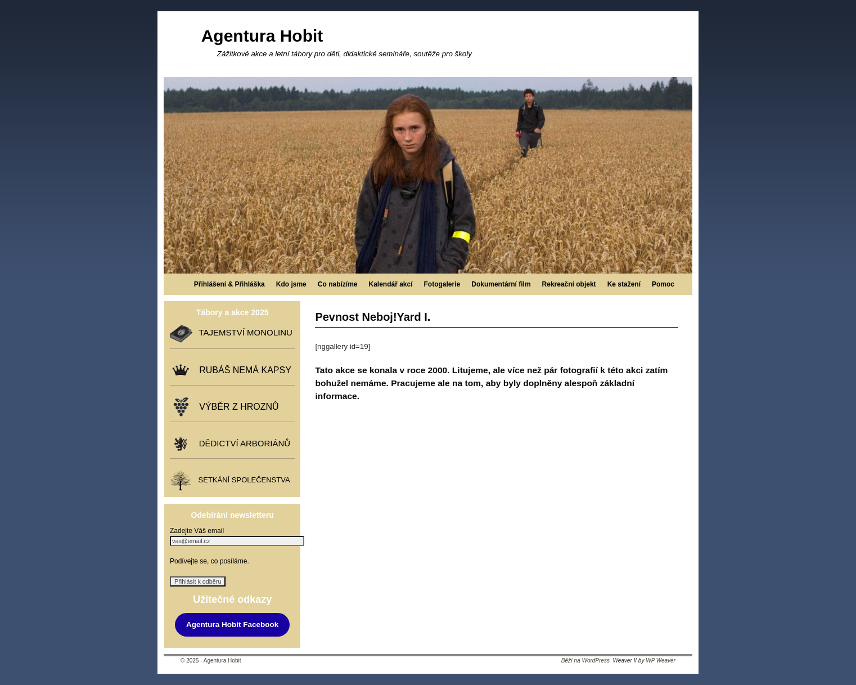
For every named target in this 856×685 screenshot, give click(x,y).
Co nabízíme (338, 284)
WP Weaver (660, 660)
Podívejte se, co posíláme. (209, 561)
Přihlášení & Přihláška (229, 284)
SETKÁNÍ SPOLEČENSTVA (242, 480)
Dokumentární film (500, 284)
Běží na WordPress (585, 660)
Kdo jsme (291, 284)
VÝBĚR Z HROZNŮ (236, 406)
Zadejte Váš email (197, 531)
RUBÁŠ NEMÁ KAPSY (242, 370)
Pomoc (663, 284)
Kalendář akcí (390, 284)
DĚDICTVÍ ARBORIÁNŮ (242, 443)
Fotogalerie (442, 284)
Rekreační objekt (569, 284)
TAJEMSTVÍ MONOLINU (243, 333)
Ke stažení (624, 284)
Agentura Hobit (262, 35)
